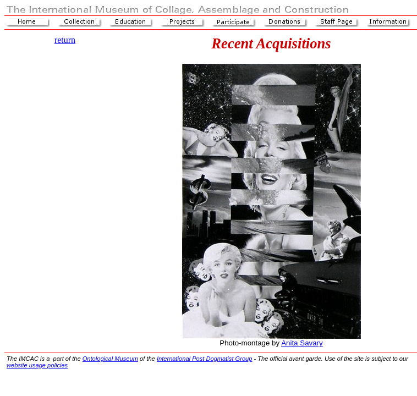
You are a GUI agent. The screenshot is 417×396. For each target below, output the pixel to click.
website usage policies (37, 365)
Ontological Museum (110, 358)
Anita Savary (302, 343)
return (64, 40)
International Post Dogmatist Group (205, 358)
